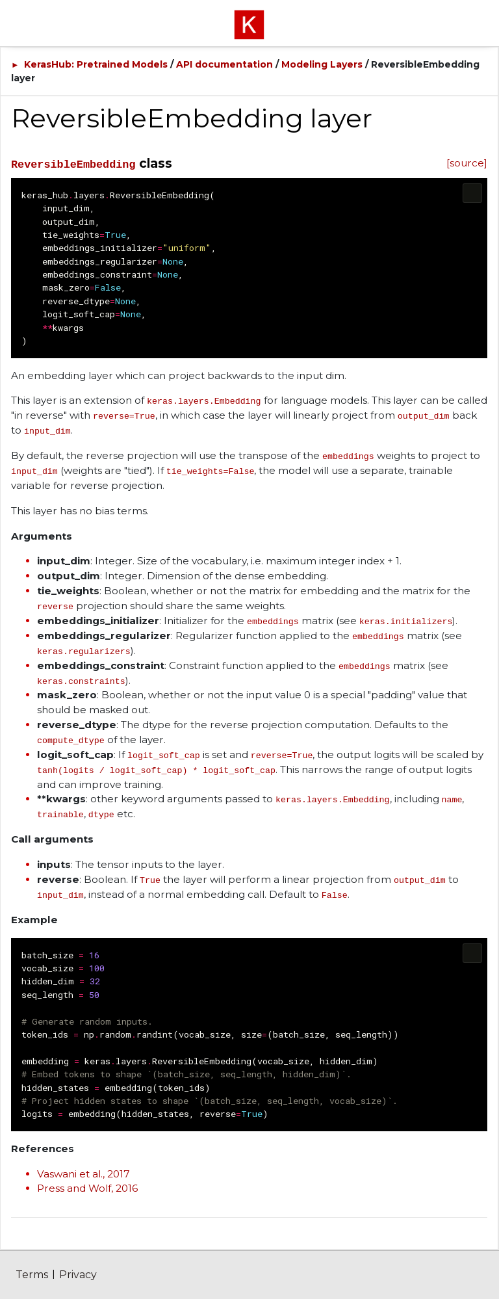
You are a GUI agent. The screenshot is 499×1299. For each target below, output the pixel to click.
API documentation (224, 64)
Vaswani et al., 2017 (83, 1174)
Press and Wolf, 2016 (87, 1188)
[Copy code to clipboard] (472, 193)
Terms (32, 1274)
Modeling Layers (322, 64)
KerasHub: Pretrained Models (96, 64)
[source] (466, 163)
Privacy (78, 1274)
